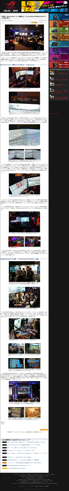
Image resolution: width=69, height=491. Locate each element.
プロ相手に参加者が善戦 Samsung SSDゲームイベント (19, 465)
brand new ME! (41, 478)
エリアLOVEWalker (19, 483)
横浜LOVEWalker (25, 483)
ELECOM (29, 475)
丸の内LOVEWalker (49, 483)
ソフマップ (36, 478)
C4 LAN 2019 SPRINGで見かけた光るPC (16, 468)
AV (37, 474)
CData (37, 479)
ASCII (15, 10)
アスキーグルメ (30, 480)
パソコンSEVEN (45, 475)
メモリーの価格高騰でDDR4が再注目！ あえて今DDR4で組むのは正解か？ (61, 74)
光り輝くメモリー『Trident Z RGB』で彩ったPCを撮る (19, 457)
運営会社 (36, 486)
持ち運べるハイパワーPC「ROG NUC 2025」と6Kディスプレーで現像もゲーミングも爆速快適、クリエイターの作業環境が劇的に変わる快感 (59, 92)
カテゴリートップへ (44, 429)
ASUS (3, 423)
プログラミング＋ (40, 480)
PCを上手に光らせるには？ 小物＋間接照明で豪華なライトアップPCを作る (23, 444)
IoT (17, 474)
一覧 (29, 22)
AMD (35, 475)
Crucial (27, 479)
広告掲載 (46, 486)
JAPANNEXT (48, 479)
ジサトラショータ (44, 20)
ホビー (32, 474)
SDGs (47, 480)
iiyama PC (32, 475)
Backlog (39, 479)
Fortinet (42, 479)
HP (49, 475)
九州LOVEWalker (42, 483)
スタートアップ (45, 474)
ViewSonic (32, 478)
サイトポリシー (23, 486)
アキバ (39, 474)
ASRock (24, 479)
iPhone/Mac (29, 474)
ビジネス (20, 474)
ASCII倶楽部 (53, 474)
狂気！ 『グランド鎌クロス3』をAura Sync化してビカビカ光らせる (22, 447)
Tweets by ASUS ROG (53, 113)
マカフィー (25, 475)
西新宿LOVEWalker (31, 483)
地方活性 (45, 480)
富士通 (20, 475)
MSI (26, 478)
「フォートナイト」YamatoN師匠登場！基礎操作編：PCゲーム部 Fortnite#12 (24, 462)
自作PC (35, 474)
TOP (14, 474)
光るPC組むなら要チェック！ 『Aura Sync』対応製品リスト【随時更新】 (23, 460)
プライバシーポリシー (30, 486)
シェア (22, 22)
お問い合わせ (41, 486)
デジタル (25, 474)
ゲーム (49, 474)
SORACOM (30, 479)
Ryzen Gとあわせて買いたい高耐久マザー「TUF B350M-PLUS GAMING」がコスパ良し (26, 442)
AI (16, 474)
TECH (23, 474)
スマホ (42, 474)
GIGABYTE (29, 478)
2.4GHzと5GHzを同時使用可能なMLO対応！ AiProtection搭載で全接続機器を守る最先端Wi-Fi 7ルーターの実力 (61, 98)
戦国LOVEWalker (54, 483)
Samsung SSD (21, 479)
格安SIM (22, 480)
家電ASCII (25, 480)
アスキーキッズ (18, 480)
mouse (22, 475)
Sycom (38, 475)
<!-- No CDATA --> (59, 106)
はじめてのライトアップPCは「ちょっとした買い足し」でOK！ (21, 450)
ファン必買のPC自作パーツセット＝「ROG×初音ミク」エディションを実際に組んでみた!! (61, 85)
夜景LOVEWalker (37, 483)
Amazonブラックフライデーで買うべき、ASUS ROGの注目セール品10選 (61, 79)
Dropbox (34, 479)
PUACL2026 (51, 480)
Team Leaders (35, 480)
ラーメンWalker (13, 483)
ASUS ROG (10, 6)
